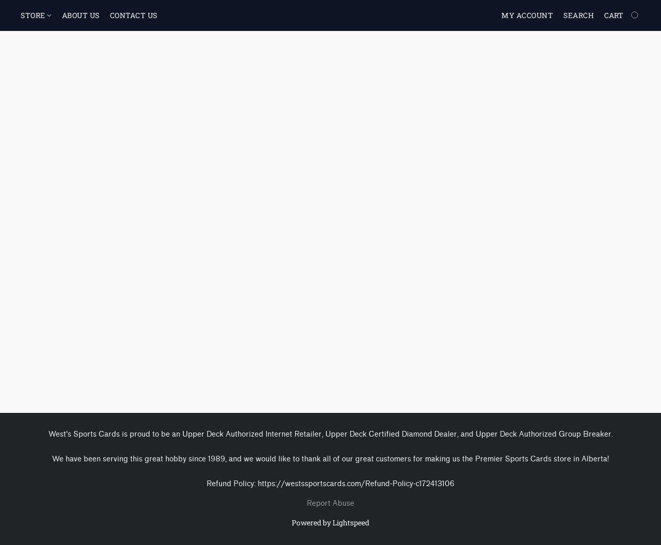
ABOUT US (81, 15)
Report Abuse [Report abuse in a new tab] (330, 503)
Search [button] (578, 15)
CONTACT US (134, 15)
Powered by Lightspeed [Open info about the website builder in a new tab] (330, 522)
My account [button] (527, 15)
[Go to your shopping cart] (622, 15)
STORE (36, 15)
